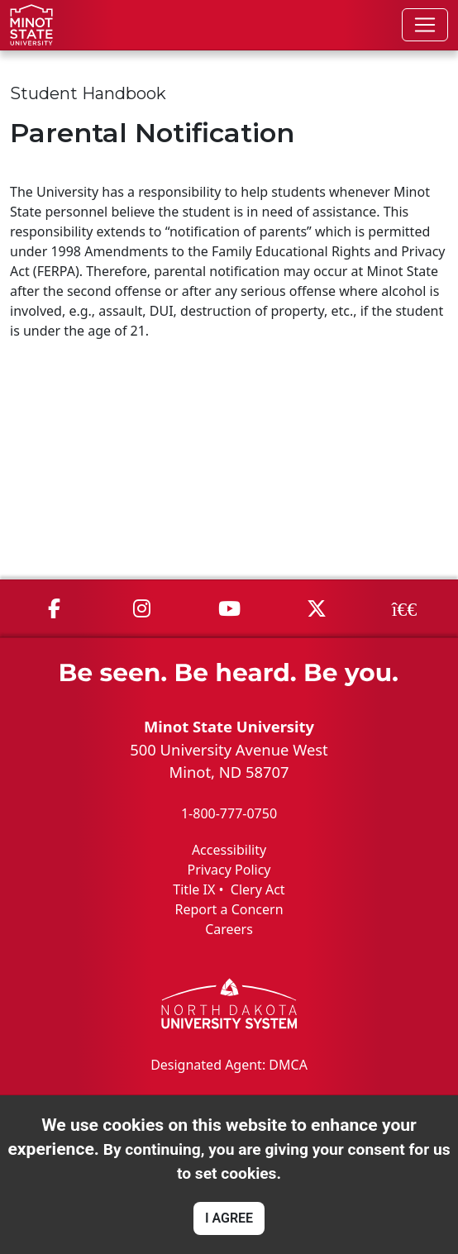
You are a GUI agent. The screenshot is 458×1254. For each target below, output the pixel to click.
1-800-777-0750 (229, 813)
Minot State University (229, 726)
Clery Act (258, 889)
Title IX (194, 889)
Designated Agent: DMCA (229, 1065)
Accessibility (229, 850)
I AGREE (229, 1218)
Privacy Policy (229, 870)
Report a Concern (228, 909)
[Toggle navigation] (425, 24)
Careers (229, 929)
